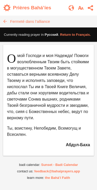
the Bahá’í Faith (57, 178)
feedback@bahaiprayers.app (57, 171)
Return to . (75, 35)
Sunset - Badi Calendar (59, 165)
